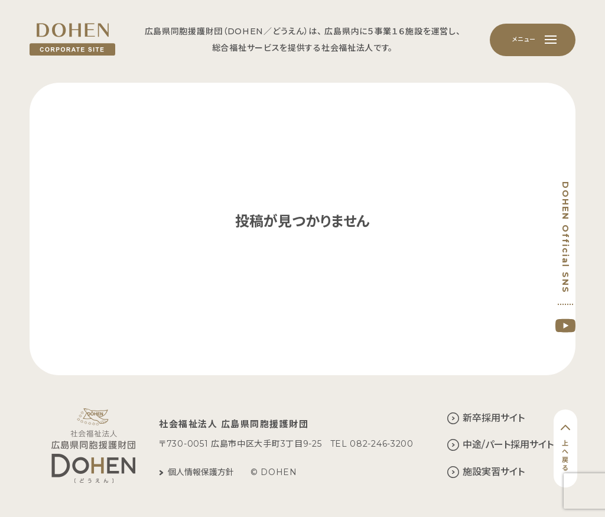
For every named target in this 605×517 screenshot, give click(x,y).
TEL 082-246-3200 (372, 443)
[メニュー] (532, 40)
